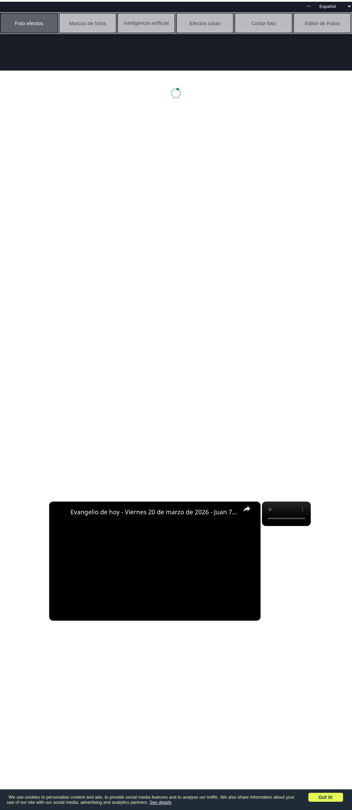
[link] (60, 512)
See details (161, 802)
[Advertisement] (177, 164)
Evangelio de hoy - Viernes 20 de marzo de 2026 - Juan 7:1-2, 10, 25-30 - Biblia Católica (153, 512)
